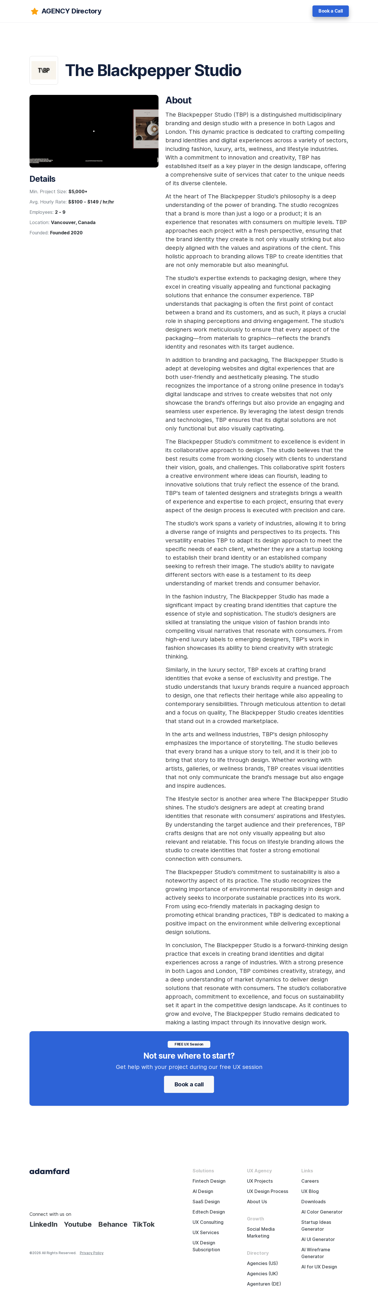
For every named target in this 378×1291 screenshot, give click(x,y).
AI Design (203, 1191)
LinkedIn (43, 1224)
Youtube (78, 1224)
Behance (113, 1224)
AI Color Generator (322, 1212)
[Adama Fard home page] (49, 1171)
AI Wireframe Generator (315, 1253)
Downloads (313, 1201)
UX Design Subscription (206, 1246)
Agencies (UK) (262, 1273)
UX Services (206, 1232)
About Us (257, 1201)
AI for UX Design (319, 1267)
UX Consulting (208, 1222)
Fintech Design (209, 1181)
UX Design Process (267, 1191)
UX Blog (310, 1191)
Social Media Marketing (261, 1232)
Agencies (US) (262, 1263)
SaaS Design (206, 1201)
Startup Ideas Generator (316, 1226)
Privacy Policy (92, 1253)
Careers (310, 1181)
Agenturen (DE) (264, 1284)
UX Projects (260, 1181)
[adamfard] (65, 11)
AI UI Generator (318, 1239)
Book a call (189, 1084)
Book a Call (330, 11)
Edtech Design (209, 1212)
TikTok (143, 1224)
